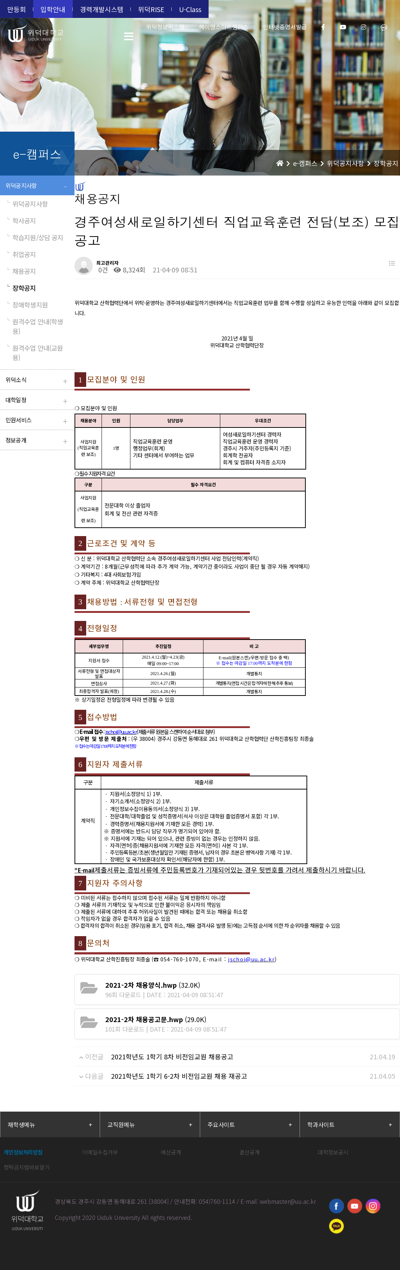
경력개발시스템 (101, 9)
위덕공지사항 (38, 186)
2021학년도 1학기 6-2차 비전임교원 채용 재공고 (179, 1076)
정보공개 (38, 440)
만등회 (16, 9)
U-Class (190, 9)
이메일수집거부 (100, 1152)
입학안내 (53, 9)
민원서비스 (38, 420)
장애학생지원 (26, 304)
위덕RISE (151, 9)
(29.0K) (155, 1019)
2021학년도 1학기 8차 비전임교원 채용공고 (172, 1056)
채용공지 (20, 271)
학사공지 (20, 220)
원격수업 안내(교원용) (34, 352)
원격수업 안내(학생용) (34, 326)
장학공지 (20, 288)
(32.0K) (152, 985)
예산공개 (171, 1152)
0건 (102, 269)
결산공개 (249, 1152)
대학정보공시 (333, 1152)
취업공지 (20, 254)
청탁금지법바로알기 (27, 1167)
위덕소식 (38, 380)
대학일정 (38, 400)
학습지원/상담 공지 (34, 237)
